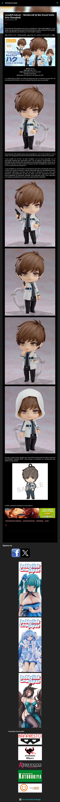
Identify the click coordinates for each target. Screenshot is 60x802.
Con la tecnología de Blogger (30, 799)
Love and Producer (29, 521)
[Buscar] (57, 3)
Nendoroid (40, 521)
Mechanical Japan (11, 3)
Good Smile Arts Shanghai (13, 521)
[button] (6, 23)
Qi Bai (46, 521)
